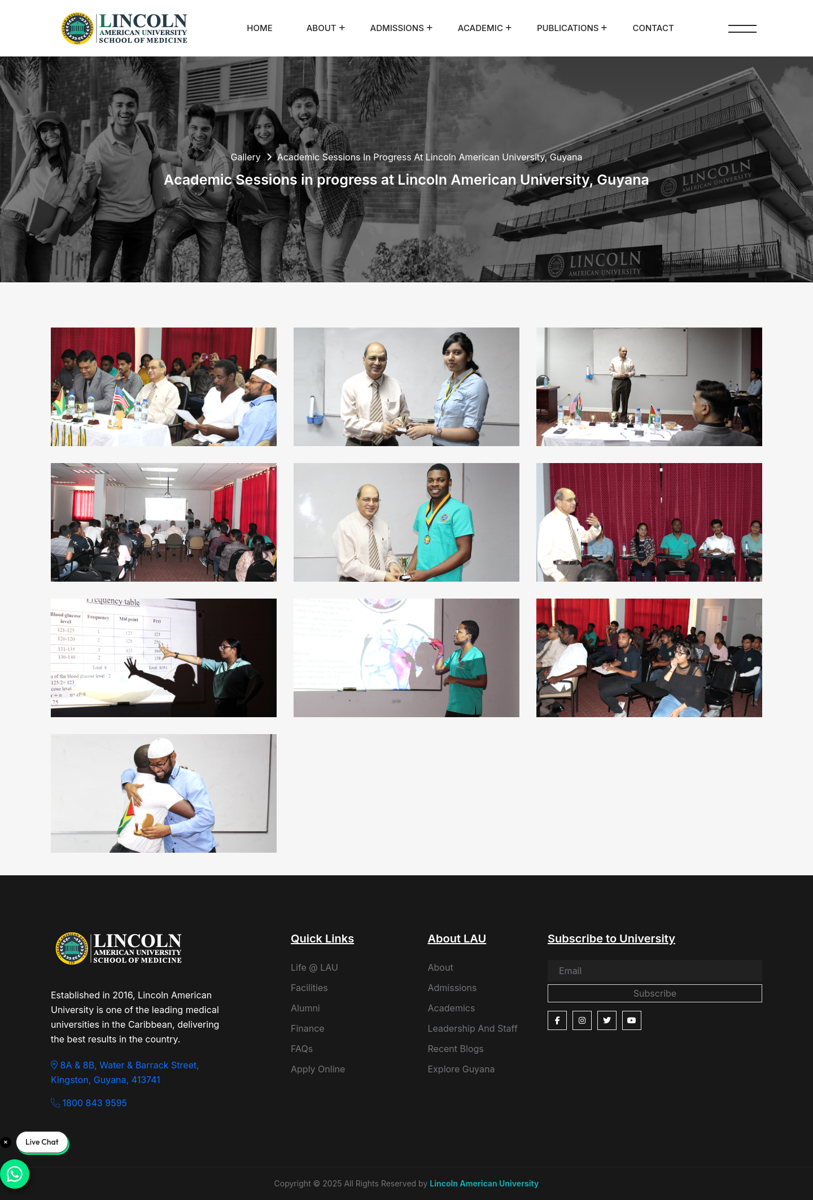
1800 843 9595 (89, 1103)
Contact (653, 28)
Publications (568, 28)
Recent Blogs (456, 1048)
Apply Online (318, 1069)
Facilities (309, 987)
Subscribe (654, 993)
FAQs (302, 1048)
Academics (451, 1008)
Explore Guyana (461, 1069)
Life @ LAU (314, 967)
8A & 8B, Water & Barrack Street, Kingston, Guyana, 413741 (125, 1072)
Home (259, 28)
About (321, 28)
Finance (308, 1028)
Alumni (305, 1008)
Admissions (397, 28)
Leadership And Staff (473, 1028)
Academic (480, 28)
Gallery (245, 157)
